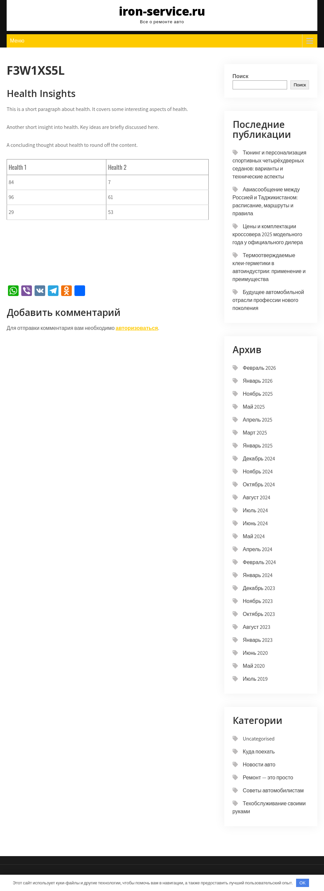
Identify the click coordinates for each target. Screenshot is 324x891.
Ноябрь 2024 (258, 471)
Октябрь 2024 (259, 484)
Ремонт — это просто (268, 777)
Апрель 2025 (257, 419)
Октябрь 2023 (259, 614)
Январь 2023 (258, 640)
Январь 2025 (258, 445)
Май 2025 (254, 406)
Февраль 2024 (259, 562)
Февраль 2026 (259, 367)
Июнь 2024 (255, 523)
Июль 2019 (255, 678)
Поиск (241, 76)
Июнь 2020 (255, 652)
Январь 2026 (258, 380)
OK (302, 882)
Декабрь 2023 (259, 588)
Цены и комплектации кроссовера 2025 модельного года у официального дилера (268, 234)
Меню (17, 40)
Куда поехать (259, 751)
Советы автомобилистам (273, 790)
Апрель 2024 (257, 549)
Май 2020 (254, 665)
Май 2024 (254, 536)
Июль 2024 (255, 510)
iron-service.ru (162, 11)
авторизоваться (137, 328)
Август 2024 (256, 497)
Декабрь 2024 (259, 458)
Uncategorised (259, 738)
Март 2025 (255, 432)
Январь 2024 (258, 575)
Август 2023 (256, 627)
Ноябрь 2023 (258, 601)
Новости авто (259, 764)
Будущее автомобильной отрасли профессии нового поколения (268, 300)
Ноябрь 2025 (258, 393)
